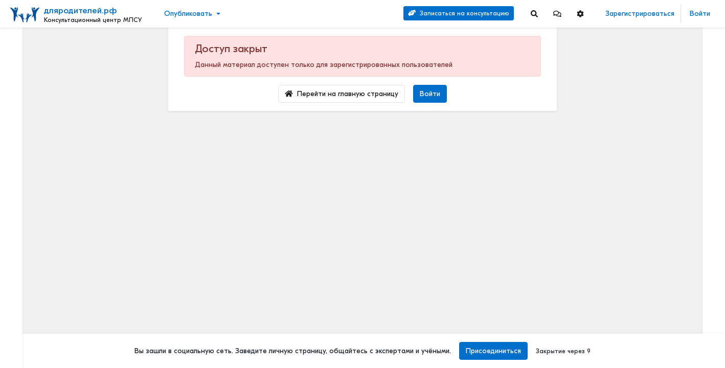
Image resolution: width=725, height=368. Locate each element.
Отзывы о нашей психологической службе (664, 161)
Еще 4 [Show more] (31, 228)
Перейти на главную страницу (341, 93)
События (28, 91)
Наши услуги (664, 80)
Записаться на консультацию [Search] (458, 13)
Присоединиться (492, 351)
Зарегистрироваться (639, 13)
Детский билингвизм (646, 269)
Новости (27, 59)
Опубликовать (188, 13)
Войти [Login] (430, 93)
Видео (23, 75)
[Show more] (85, 244)
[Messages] (557, 13)
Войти (700, 13)
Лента (23, 43)
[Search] (534, 13)
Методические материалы (664, 95)
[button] (557, 13)
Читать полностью (642, 201)
